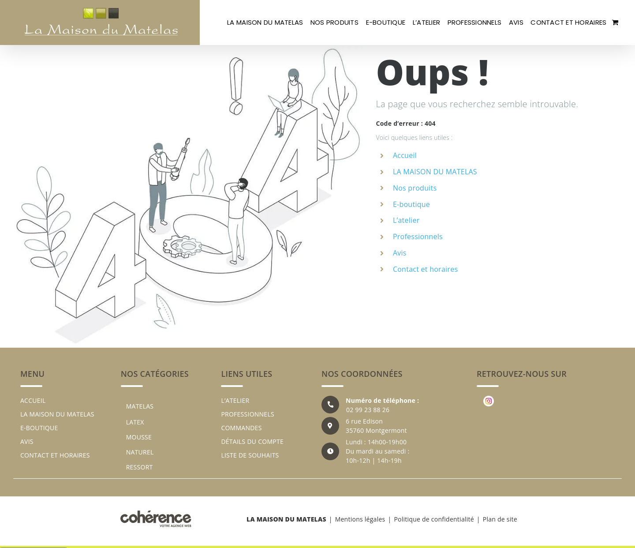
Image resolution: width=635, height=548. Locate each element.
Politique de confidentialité (434, 519)
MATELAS (140, 406)
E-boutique (411, 204)
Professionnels (418, 236)
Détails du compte (252, 441)
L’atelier (406, 220)
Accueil (405, 155)
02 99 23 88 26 (367, 409)
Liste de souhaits (250, 455)
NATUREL (140, 452)
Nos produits (415, 188)
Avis (400, 253)
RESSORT (139, 467)
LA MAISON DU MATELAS (435, 171)
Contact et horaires (425, 269)
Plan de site (500, 519)
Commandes (241, 428)
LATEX (135, 422)
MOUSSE (139, 437)
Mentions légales (360, 519)
